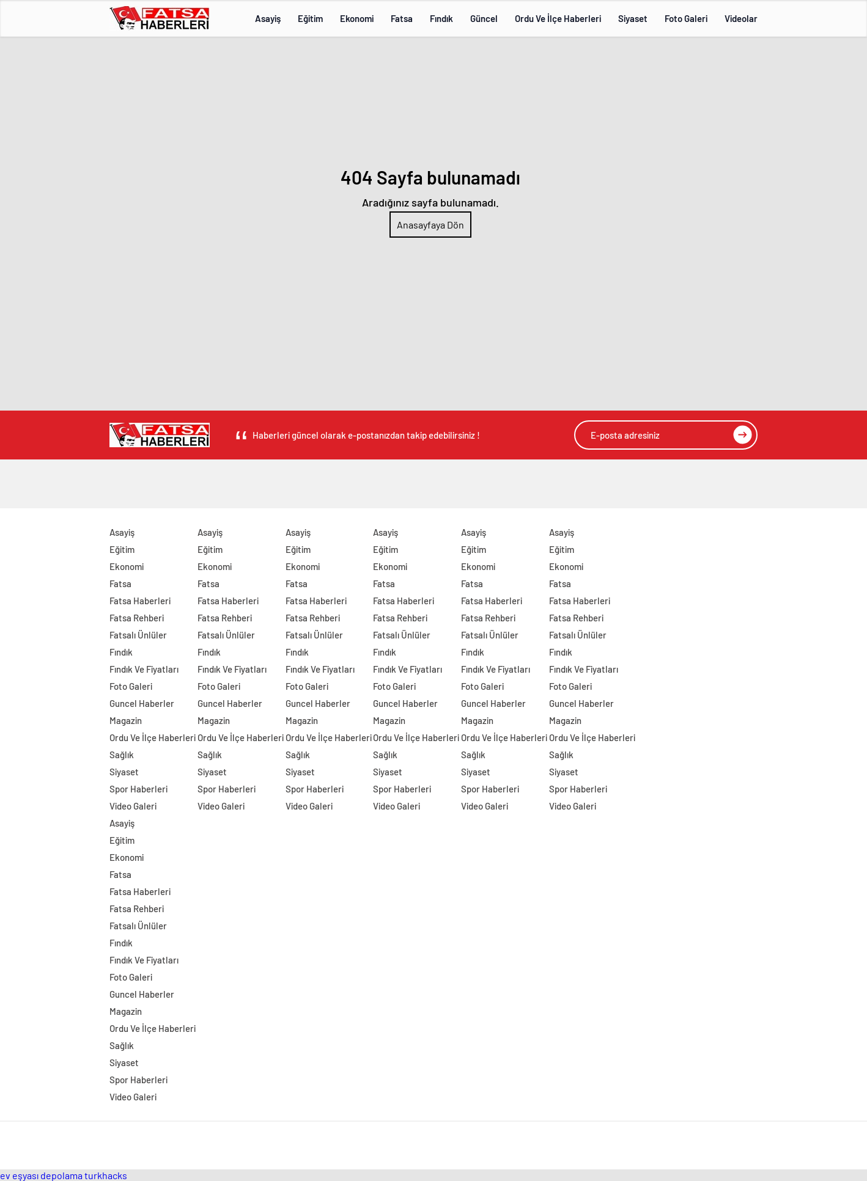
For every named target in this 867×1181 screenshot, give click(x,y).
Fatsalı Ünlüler (138, 634)
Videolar (741, 18)
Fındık (441, 18)
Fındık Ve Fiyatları (144, 669)
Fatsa (402, 18)
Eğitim (310, 18)
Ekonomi (357, 18)
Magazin (125, 720)
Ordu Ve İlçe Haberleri (558, 18)
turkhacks (105, 1175)
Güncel (484, 18)
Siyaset (632, 18)
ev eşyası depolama (41, 1175)
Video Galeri (133, 805)
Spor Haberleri (138, 788)
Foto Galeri (686, 18)
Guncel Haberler (141, 703)
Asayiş (268, 18)
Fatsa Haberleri (140, 600)
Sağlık (121, 754)
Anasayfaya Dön (430, 224)
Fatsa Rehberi (136, 617)
